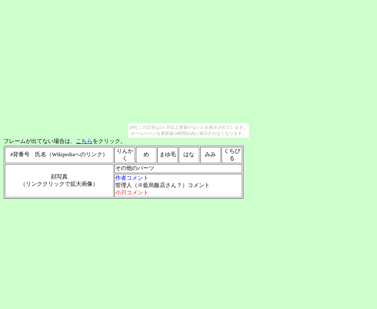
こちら (84, 141)
